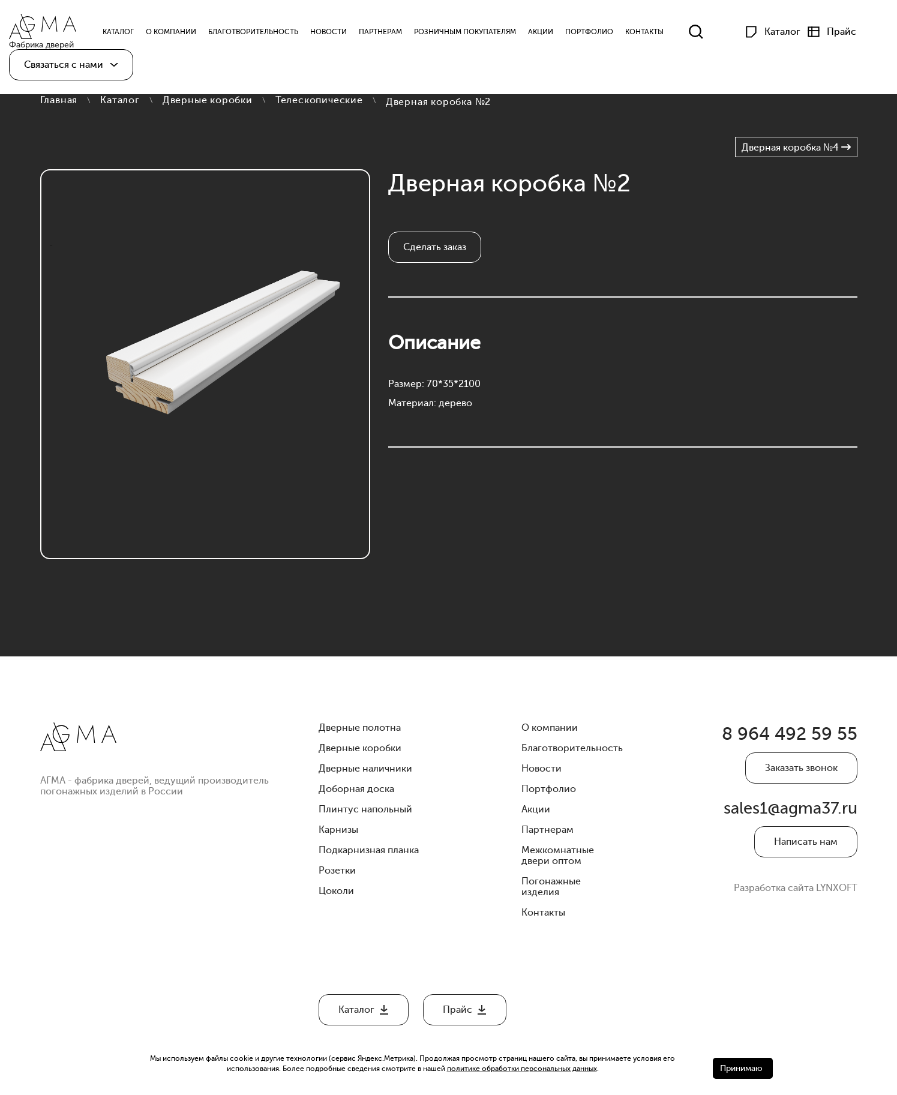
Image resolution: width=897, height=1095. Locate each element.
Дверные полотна (360, 727)
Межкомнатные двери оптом (557, 855)
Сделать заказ (434, 247)
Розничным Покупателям (481, 35)
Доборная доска (356, 789)
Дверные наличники (365, 768)
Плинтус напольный (365, 809)
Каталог (120, 100)
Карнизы (338, 829)
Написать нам (806, 865)
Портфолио (605, 35)
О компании (186, 35)
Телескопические (319, 100)
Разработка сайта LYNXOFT (795, 911)
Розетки (337, 870)
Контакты (660, 35)
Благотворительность (269, 35)
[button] (71, 70)
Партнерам (396, 35)
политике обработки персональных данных (522, 1068)
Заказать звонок (801, 776)
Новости (344, 35)
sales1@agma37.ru (797, 828)
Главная (59, 100)
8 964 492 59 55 (767, 738)
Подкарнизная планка (369, 850)
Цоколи (336, 891)
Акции (556, 35)
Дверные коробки (208, 100)
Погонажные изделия (551, 887)
